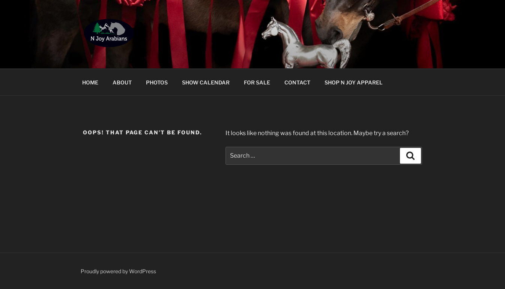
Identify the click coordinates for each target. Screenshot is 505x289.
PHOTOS (157, 82)
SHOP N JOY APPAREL (354, 82)
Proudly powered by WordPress (118, 271)
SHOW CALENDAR (206, 82)
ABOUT (122, 82)
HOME (90, 82)
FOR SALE (257, 82)
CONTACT (297, 82)
